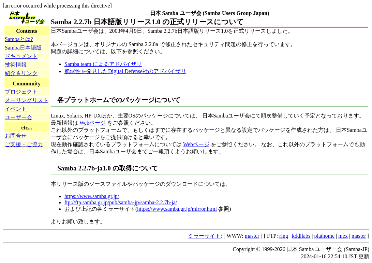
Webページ (92, 123)
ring (283, 236)
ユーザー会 (18, 117)
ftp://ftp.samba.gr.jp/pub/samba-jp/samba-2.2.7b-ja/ (120, 202)
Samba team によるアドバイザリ (103, 64)
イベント (16, 109)
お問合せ (16, 136)
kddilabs (301, 236)
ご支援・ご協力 (24, 144)
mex (343, 236)
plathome (324, 236)
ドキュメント (21, 56)
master (252, 236)
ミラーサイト (204, 236)
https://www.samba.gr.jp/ (91, 196)
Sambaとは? (19, 39)
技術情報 (16, 65)
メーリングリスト (26, 100)
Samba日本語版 (23, 48)
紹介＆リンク (21, 73)
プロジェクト (21, 92)
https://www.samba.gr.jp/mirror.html (177, 209)
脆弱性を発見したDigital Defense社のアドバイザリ (125, 71)
